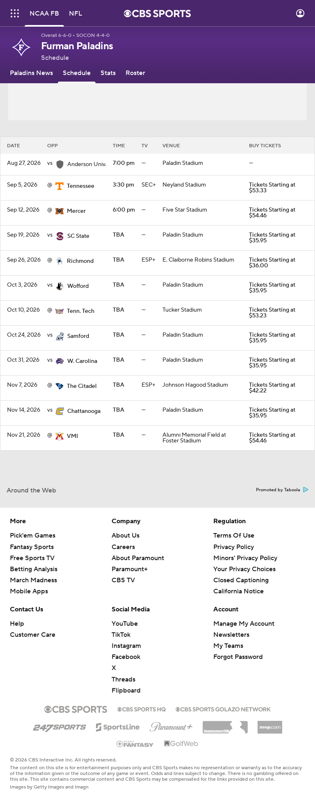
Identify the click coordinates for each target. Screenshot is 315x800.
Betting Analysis (33, 569)
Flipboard (126, 690)
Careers (123, 547)
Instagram (126, 646)
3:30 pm (123, 185)
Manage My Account (243, 624)
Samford (78, 336)
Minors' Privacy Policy (245, 558)
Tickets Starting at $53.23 (272, 312)
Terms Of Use (233, 535)
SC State (78, 236)
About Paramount (138, 558)
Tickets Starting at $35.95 (272, 237)
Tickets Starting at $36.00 (272, 262)
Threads (123, 679)
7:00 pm (124, 163)
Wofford (78, 286)
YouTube (125, 624)
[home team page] (59, 186)
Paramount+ (130, 569)
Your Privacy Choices (244, 569)
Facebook (126, 657)
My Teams (228, 646)
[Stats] (108, 73)
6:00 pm (124, 210)
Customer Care (32, 635)
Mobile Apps (29, 591)
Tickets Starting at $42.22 (272, 387)
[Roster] (135, 73)
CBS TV (123, 580)
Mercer (76, 211)
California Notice (238, 591)
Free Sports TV (32, 558)
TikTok (121, 635)
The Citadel (82, 386)
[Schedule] (77, 73)
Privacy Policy (233, 547)
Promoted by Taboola (282, 490)
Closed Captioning (241, 580)
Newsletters (231, 635)
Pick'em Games (32, 535)
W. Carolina (82, 361)
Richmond (80, 261)
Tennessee (80, 186)
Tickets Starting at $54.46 (272, 212)
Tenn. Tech (80, 311)
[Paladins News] (31, 73)
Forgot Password (238, 657)
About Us (125, 535)
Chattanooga (83, 411)
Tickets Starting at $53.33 (272, 187)
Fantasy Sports (32, 547)
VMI (72, 436)
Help (17, 624)
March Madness (33, 580)
